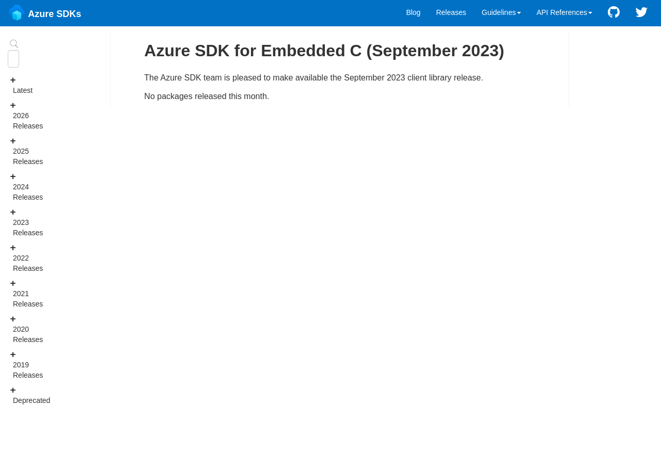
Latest (15, 84)
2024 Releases (15, 186)
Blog (413, 12)
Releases (451, 12)
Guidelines (501, 12)
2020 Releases (15, 329)
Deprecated (15, 395)
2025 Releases (15, 151)
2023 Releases (15, 222)
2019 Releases (15, 364)
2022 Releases (15, 257)
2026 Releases (15, 115)
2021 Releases (15, 293)
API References (564, 12)
